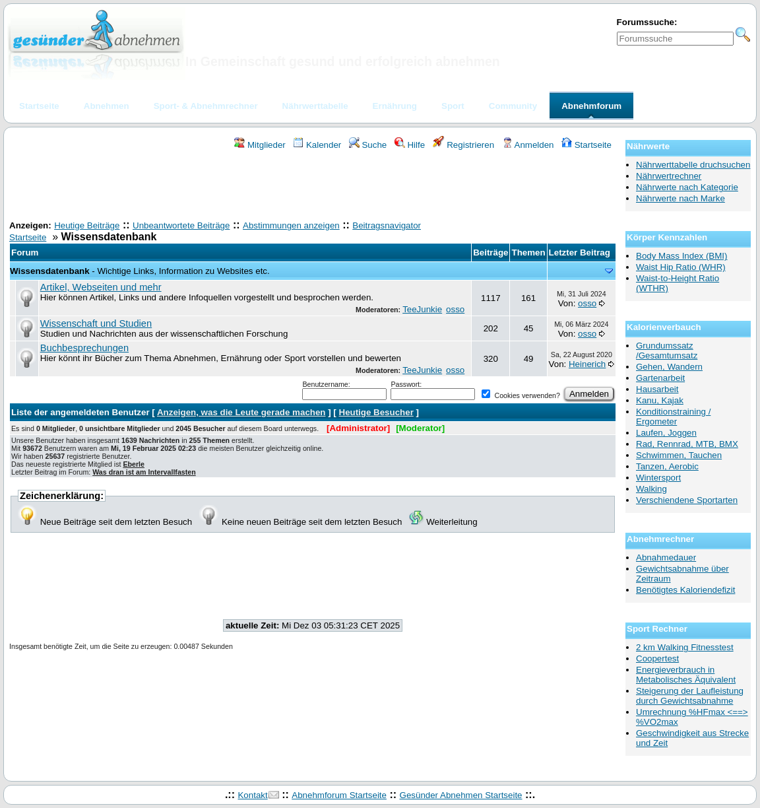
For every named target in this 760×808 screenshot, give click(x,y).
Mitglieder (259, 145)
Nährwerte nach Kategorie (687, 187)
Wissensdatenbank (50, 271)
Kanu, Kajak (659, 400)
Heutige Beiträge (86, 225)
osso (455, 309)
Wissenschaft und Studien (96, 323)
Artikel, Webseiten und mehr (101, 287)
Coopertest (657, 658)
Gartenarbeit (660, 378)
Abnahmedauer (666, 557)
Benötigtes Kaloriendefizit (685, 590)
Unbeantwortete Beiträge (181, 225)
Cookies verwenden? (520, 395)
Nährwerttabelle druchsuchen (693, 165)
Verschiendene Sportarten (687, 500)
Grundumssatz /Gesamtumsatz (666, 350)
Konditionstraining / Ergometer (673, 416)
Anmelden (528, 145)
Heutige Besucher (376, 412)
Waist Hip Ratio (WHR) (681, 267)
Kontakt (252, 795)
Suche (368, 145)
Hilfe (410, 145)
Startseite (586, 145)
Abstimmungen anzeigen (291, 225)
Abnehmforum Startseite (339, 795)
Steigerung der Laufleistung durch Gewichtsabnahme (690, 696)
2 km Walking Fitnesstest (685, 647)
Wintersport (658, 478)
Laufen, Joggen (666, 433)
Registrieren (464, 145)
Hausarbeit (657, 389)
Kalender (317, 145)
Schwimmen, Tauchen (679, 455)
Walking (651, 489)
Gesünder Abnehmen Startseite (461, 795)
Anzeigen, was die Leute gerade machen (241, 412)
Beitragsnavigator (386, 225)
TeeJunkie (422, 309)
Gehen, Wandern (669, 367)
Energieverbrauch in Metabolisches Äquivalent (686, 675)
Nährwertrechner (668, 176)
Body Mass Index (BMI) (682, 256)
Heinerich (587, 364)
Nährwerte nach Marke (680, 198)
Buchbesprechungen (84, 348)
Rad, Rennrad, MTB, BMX (687, 444)
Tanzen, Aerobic (667, 466)
